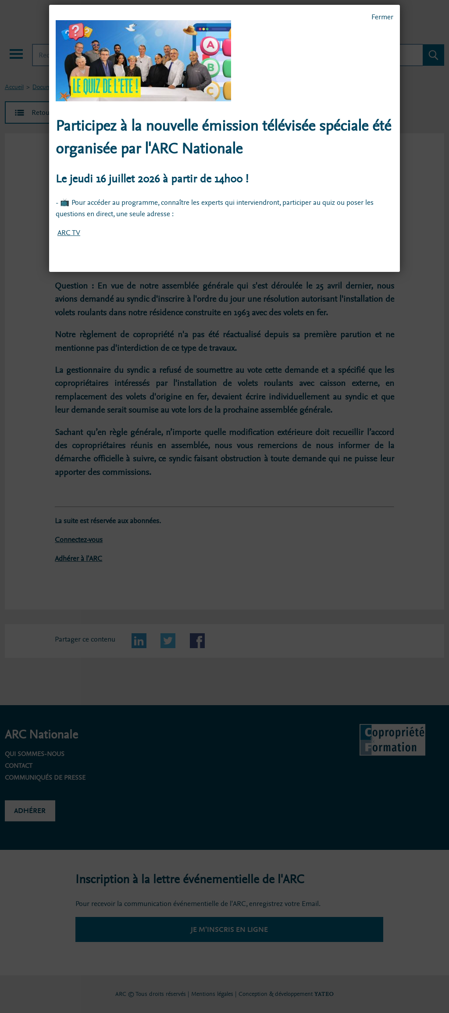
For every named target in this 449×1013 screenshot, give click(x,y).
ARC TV (68, 232)
